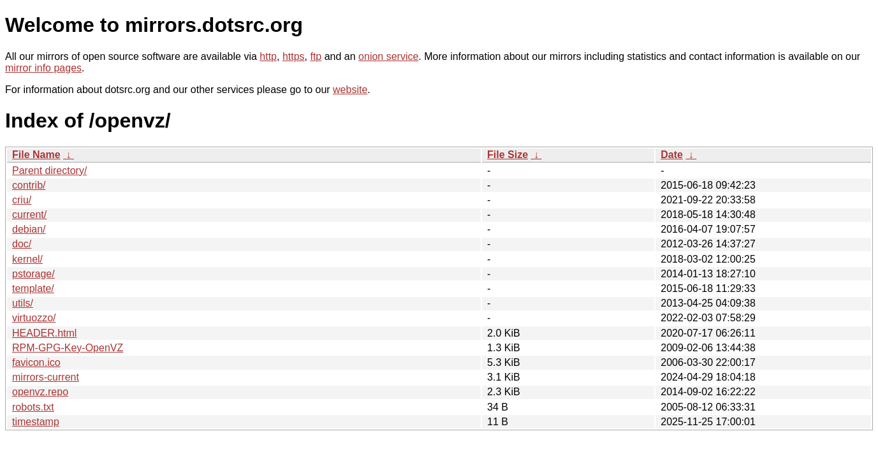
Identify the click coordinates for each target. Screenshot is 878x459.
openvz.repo (40, 391)
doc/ (21, 243)
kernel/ (27, 259)
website (350, 89)
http (268, 56)
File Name (36, 154)
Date (672, 154)
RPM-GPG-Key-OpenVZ (67, 347)
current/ (29, 214)
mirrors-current (45, 377)
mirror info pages (43, 67)
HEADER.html (44, 333)
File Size (507, 154)
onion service (388, 56)
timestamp (35, 421)
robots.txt (33, 407)
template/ (33, 288)
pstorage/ (33, 273)
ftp (315, 56)
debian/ (29, 229)
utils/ (22, 303)
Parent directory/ (49, 170)
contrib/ (28, 185)
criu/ (21, 199)
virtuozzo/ (33, 317)
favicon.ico (36, 362)
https (293, 56)
